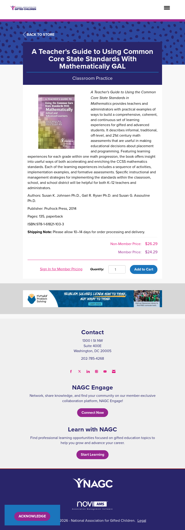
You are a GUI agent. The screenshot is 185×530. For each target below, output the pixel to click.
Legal (141, 520)
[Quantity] (117, 269)
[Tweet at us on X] (79, 371)
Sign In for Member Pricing (61, 268)
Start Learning (92, 454)
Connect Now (92, 412)
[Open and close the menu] (105, 8)
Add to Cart (143, 269)
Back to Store (38, 34)
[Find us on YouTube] (105, 371)
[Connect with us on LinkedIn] (88, 371)
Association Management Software (92, 505)
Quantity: (97, 269)
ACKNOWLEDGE (32, 516)
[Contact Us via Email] (114, 371)
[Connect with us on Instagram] (96, 371)
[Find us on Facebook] (71, 371)
